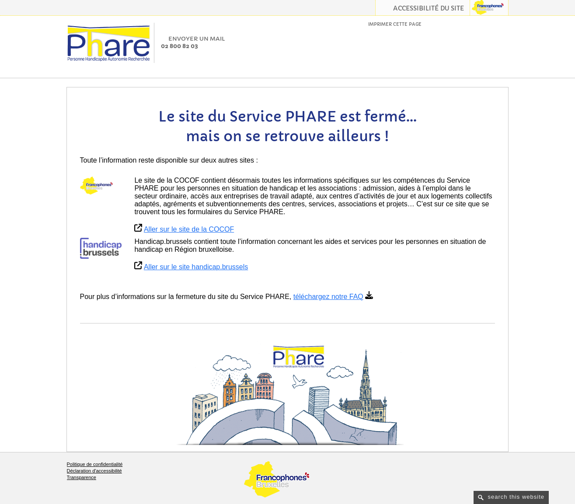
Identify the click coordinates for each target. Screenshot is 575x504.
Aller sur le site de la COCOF (189, 229)
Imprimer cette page (395, 24)
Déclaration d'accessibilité (94, 470)
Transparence (81, 477)
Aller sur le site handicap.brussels (196, 267)
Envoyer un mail (196, 38)
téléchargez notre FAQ (328, 296)
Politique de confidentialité (95, 464)
